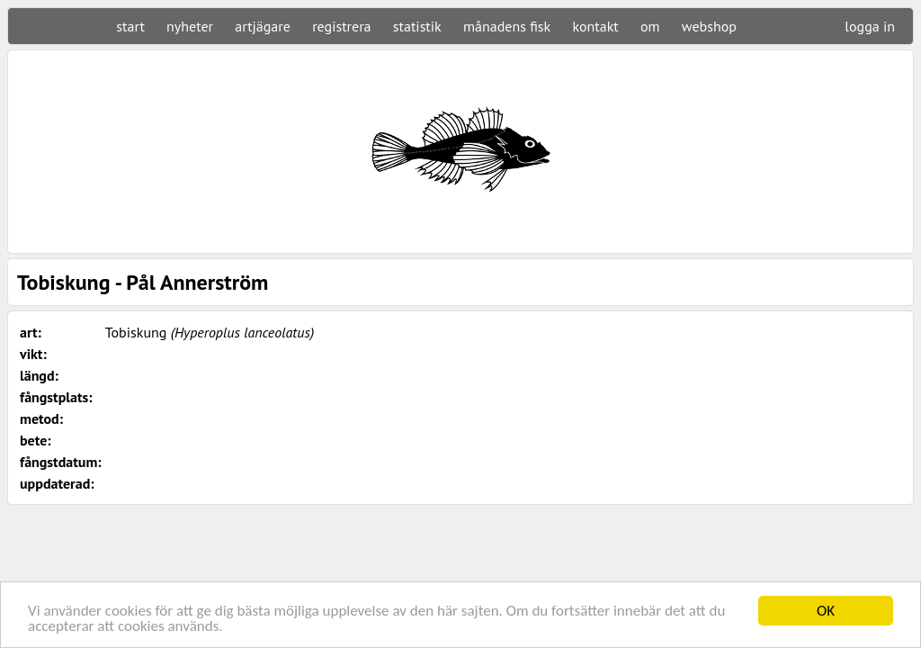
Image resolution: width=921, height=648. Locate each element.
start (130, 26)
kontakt (595, 26)
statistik (417, 26)
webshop (709, 26)
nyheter (189, 26)
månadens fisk (506, 26)
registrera (341, 26)
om (650, 26)
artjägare (263, 26)
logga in (870, 26)
